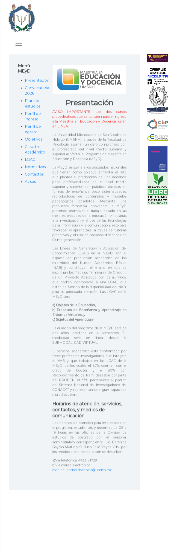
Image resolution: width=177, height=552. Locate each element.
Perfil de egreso (33, 129)
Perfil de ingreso (33, 117)
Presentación (34, 81)
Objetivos (33, 139)
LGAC (30, 160)
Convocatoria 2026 (34, 91)
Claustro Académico (34, 150)
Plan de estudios (32, 104)
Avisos (30, 182)
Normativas (34, 167)
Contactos (34, 174)
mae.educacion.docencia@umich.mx (82, 471)
